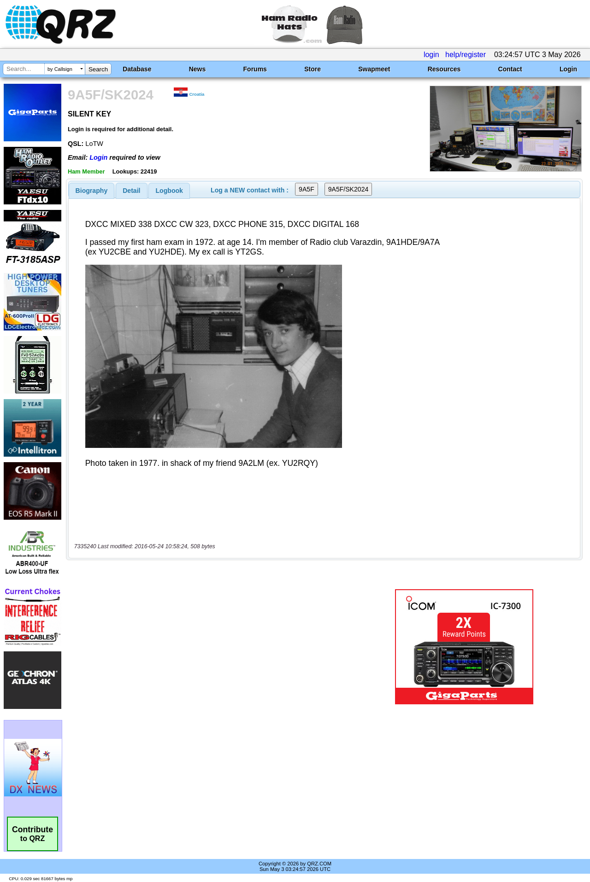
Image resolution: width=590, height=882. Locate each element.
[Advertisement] (213, 646)
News (197, 69)
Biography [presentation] (92, 190)
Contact (510, 69)
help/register (465, 54)
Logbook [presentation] (169, 190)
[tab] (92, 190)
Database (137, 69)
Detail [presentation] (131, 190)
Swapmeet (374, 69)
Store (312, 69)
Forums (255, 69)
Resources (444, 69)
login (431, 54)
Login (568, 69)
